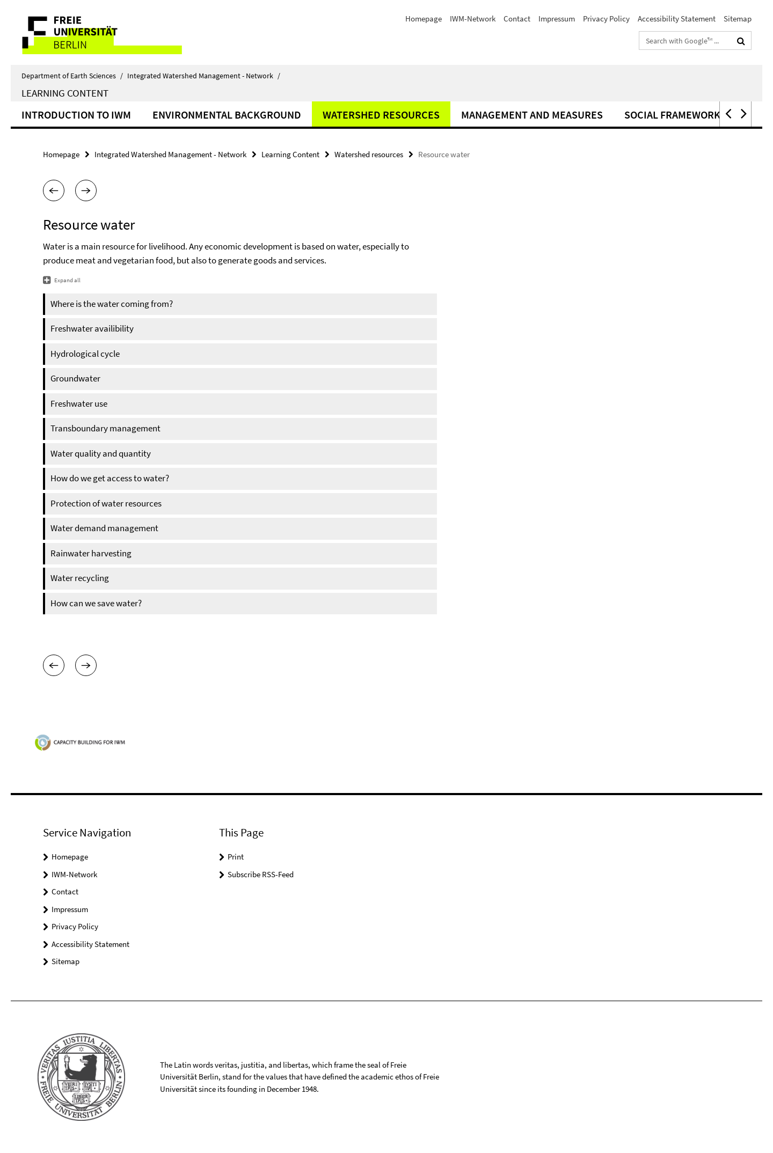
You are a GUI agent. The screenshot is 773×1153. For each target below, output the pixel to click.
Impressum (556, 18)
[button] (727, 114)
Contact (517, 18)
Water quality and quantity (100, 453)
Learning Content (64, 92)
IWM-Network (472, 18)
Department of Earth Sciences (72, 75)
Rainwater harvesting (91, 553)
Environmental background (226, 114)
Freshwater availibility (92, 328)
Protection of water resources (106, 503)
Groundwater (75, 378)
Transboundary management (105, 428)
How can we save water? (96, 603)
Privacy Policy (606, 18)
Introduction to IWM (76, 114)
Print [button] (236, 856)
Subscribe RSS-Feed (261, 874)
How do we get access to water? (109, 478)
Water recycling (79, 578)
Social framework (672, 114)
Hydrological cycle (85, 353)
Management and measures (532, 114)
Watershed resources (381, 114)
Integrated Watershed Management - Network (203, 75)
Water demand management (104, 528)
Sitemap (738, 18)
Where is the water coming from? (111, 304)
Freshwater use (78, 403)
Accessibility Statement (677, 18)
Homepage (423, 18)
